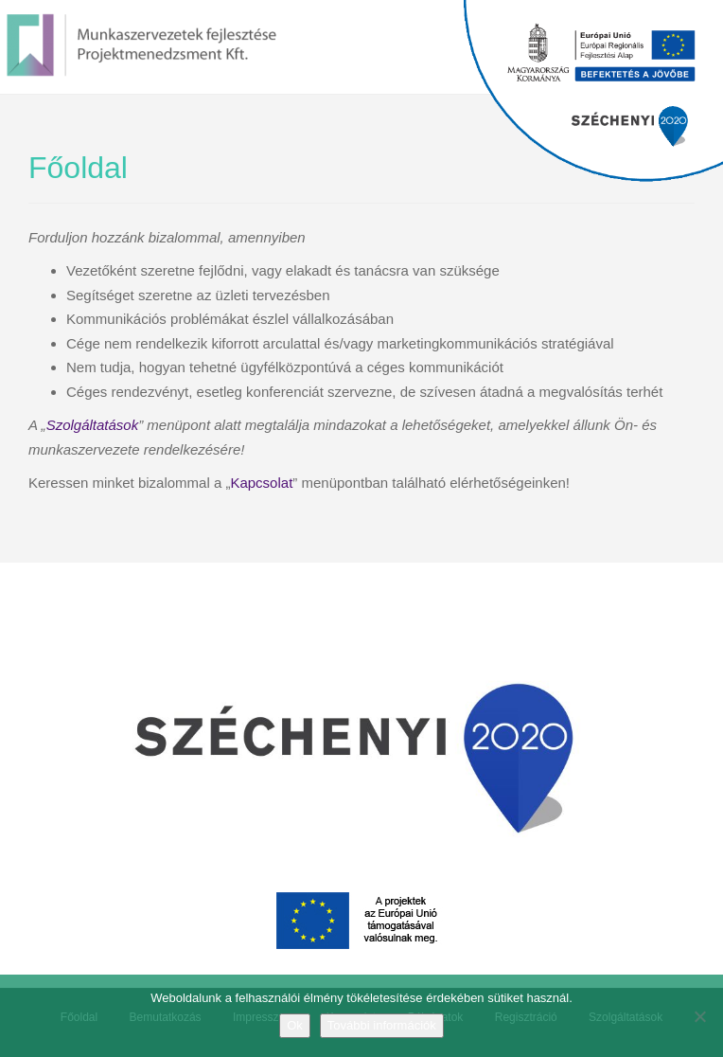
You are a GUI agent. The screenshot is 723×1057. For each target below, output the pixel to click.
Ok (295, 1025)
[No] (699, 1016)
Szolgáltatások (92, 425)
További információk (381, 1025)
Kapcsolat (261, 483)
